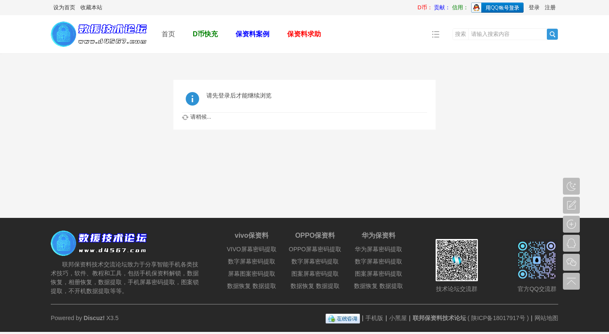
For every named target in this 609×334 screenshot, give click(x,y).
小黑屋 (398, 318)
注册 (550, 7)
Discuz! (94, 318)
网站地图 (546, 318)
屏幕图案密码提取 (251, 273)
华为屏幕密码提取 (378, 249)
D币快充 (205, 34)
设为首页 (64, 7)
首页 (168, 34)
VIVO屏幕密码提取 (251, 249)
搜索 (460, 34)
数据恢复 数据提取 (251, 285)
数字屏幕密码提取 (251, 261)
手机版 (374, 318)
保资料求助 (304, 34)
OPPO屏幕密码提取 (315, 249)
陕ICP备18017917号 (498, 318)
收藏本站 (91, 7)
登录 (534, 7)
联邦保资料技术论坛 (439, 318)
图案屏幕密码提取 (315, 273)
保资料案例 (252, 34)
